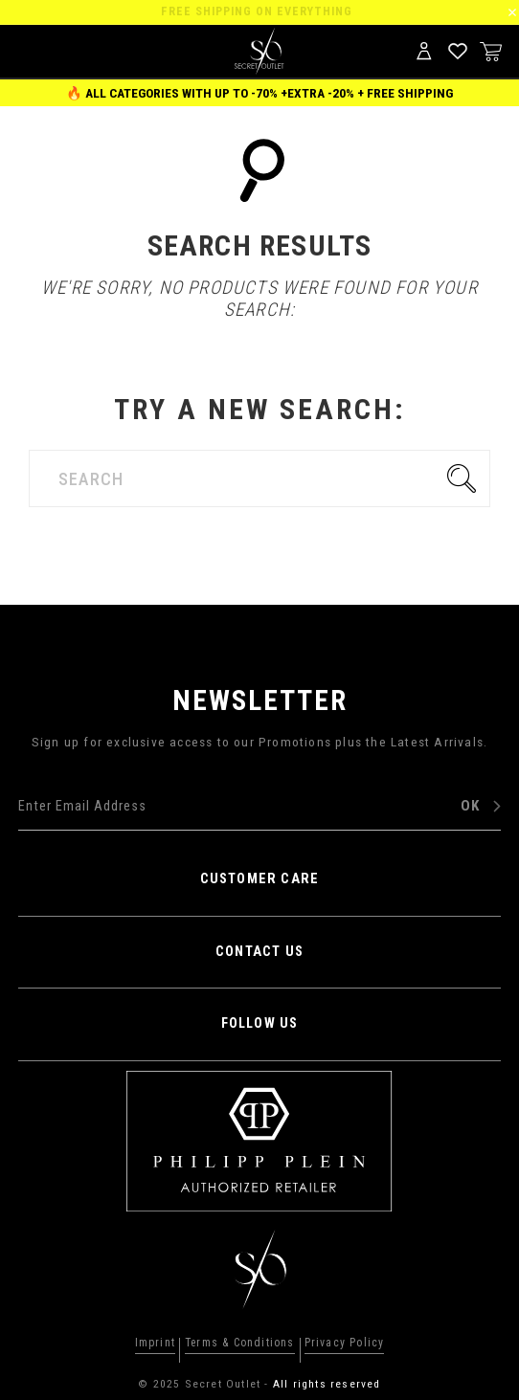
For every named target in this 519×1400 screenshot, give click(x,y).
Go (466, 478)
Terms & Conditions (240, 1343)
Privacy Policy (345, 1343)
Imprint (155, 1343)
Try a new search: (260, 409)
